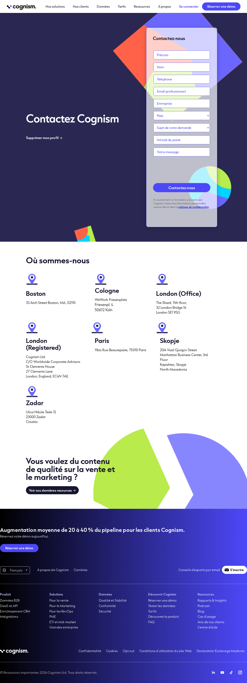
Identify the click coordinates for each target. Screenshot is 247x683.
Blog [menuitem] (201, 611)
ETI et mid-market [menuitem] (62, 622)
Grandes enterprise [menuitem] (63, 627)
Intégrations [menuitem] (9, 616)
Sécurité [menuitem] (105, 611)
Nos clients (81, 6)
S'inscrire (237, 570)
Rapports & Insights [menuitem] (212, 600)
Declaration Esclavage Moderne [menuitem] (221, 651)
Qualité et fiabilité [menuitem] (113, 600)
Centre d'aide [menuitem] (208, 627)
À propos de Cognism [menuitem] (53, 570)
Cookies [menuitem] (112, 651)
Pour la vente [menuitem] (59, 600)
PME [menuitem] (52, 616)
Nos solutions (55, 6)
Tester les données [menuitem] (162, 606)
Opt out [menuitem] (128, 651)
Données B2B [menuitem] (10, 600)
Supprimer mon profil (42, 137)
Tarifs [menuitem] (152, 611)
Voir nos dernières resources (50, 490)
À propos (164, 6)
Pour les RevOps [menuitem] (61, 611)
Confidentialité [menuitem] (90, 651)
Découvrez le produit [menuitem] (163, 616)
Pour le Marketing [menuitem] (62, 606)
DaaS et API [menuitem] (9, 606)
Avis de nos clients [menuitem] (211, 622)
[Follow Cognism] (213, 672)
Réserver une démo (221, 6)
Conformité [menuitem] (107, 606)
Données (103, 6)
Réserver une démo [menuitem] (162, 600)
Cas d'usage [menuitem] (207, 616)
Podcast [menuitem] (204, 606)
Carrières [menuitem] (80, 570)
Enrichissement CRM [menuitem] (15, 611)
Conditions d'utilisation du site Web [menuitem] (165, 651)
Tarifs (122, 6)
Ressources (142, 6)
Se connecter (189, 6)
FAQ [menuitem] (151, 622)
